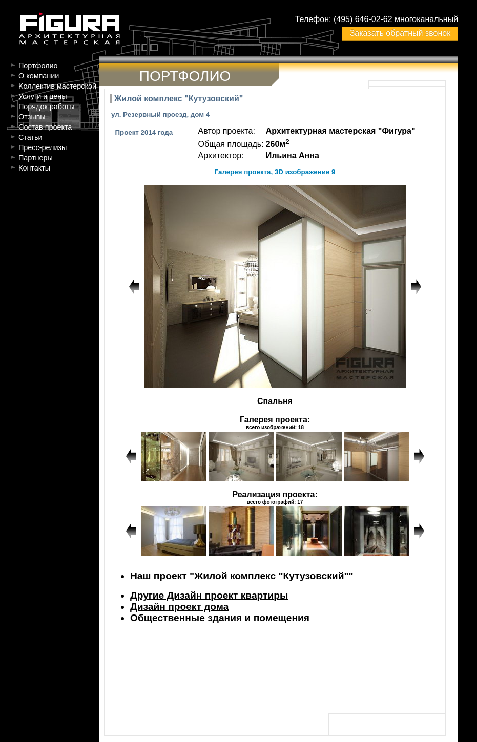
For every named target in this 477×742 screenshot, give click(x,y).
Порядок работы (46, 106)
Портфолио (38, 65)
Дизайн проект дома (179, 606)
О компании (38, 76)
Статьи (30, 137)
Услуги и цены (42, 96)
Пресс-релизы (42, 147)
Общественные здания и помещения (219, 617)
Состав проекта (45, 127)
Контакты (34, 168)
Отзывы (32, 117)
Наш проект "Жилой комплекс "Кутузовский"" (242, 575)
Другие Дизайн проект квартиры (209, 595)
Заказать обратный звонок (400, 33)
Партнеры (35, 158)
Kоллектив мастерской (57, 86)
